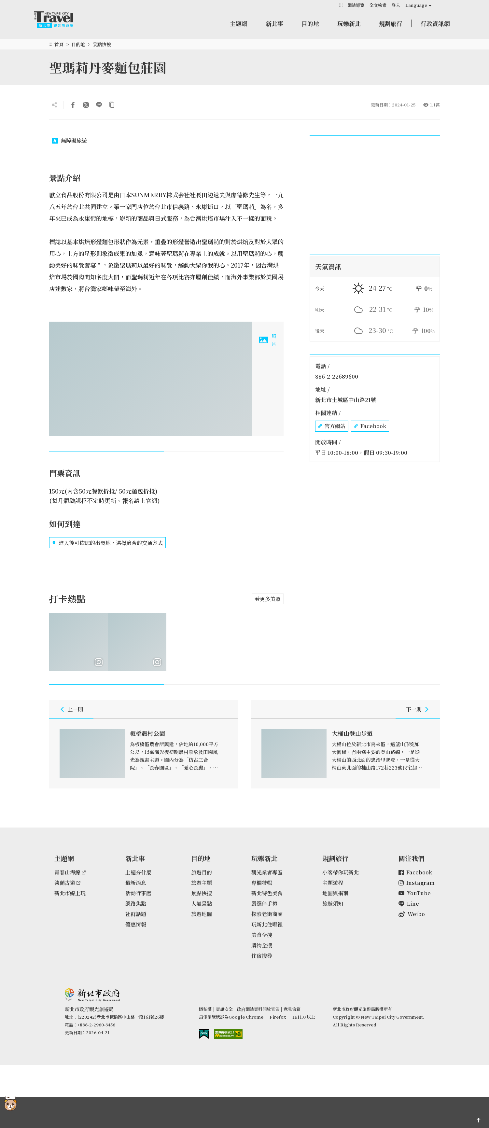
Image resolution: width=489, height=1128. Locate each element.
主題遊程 (332, 882)
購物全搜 (261, 945)
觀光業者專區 (267, 872)
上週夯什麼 (138, 872)
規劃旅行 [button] (390, 23)
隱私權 (205, 1009)
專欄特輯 (261, 882)
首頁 (58, 44)
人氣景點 (201, 903)
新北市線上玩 (70, 893)
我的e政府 (204, 1034)
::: (341, 4)
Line (408, 903)
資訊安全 (224, 1009)
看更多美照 (268, 599)
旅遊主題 (201, 882)
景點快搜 (102, 44)
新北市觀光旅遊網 (60, 19)
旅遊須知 (332, 903)
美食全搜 (261, 935)
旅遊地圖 (201, 914)
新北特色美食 (267, 893)
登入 (396, 5)
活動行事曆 (138, 893)
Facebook (370, 426)
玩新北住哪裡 (267, 924)
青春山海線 (70, 872)
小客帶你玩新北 (340, 872)
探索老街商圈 (267, 914)
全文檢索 (378, 5)
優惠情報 (135, 924)
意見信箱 (292, 1009)
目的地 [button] (310, 23)
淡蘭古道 (67, 882)
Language (416, 5)
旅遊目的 (201, 872)
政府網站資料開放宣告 (258, 1009)
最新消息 (135, 882)
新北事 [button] (274, 23)
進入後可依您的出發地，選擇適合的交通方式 (107, 543)
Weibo (411, 914)
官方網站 (331, 426)
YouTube (414, 893)
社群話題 (135, 914)
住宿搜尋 (261, 955)
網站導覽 (355, 5)
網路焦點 (135, 903)
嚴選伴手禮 (264, 903)
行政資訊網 (435, 23)
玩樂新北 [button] (349, 23)
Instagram (416, 882)
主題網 (238, 23)
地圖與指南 (335, 893)
